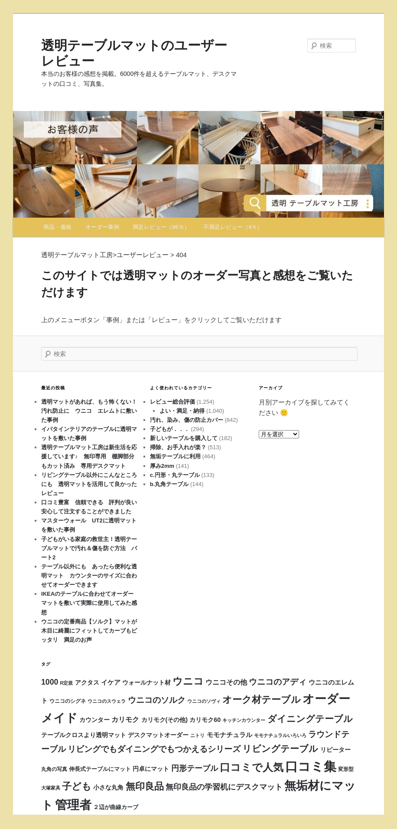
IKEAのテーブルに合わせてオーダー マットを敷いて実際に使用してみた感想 (90, 603)
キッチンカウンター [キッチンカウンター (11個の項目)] (243, 720)
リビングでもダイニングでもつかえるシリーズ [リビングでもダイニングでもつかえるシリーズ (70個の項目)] (154, 749)
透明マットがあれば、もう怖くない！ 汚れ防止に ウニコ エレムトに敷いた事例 (92, 410)
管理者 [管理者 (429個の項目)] (73, 805)
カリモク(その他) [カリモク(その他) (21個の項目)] (164, 719)
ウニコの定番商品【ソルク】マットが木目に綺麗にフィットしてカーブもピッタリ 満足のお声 (89, 630)
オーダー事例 (102, 227)
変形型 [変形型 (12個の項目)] (346, 769)
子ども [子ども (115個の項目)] (76, 786)
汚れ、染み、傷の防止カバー (186, 420)
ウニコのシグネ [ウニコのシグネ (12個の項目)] (67, 701)
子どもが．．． (169, 429)
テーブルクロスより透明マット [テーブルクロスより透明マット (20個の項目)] (83, 734)
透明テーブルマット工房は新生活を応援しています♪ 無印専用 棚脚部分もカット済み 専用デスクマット (89, 456)
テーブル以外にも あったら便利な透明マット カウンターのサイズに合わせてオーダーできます (89, 575)
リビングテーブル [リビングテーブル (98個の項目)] (280, 749)
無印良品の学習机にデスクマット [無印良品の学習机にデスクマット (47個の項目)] (224, 787)
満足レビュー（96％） (161, 227)
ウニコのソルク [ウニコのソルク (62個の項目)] (156, 700)
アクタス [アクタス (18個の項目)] (87, 682)
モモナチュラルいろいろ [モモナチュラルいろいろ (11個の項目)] (280, 735)
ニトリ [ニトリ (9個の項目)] (197, 735)
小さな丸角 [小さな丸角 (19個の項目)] (108, 787)
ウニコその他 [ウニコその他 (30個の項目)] (226, 682)
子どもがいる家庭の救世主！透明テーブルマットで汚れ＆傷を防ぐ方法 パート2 (89, 548)
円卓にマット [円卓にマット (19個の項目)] (151, 769)
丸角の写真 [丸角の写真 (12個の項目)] (54, 769)
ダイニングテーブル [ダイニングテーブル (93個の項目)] (310, 719)
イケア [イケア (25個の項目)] (110, 682)
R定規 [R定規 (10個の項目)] (66, 682)
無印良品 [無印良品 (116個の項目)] (145, 786)
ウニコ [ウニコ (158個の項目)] (188, 681)
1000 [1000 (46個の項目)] (49, 682)
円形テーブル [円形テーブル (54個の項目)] (194, 768)
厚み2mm (162, 466)
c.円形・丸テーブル (175, 475)
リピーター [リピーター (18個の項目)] (335, 750)
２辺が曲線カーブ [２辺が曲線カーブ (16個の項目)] (115, 807)
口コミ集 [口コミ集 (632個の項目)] (310, 766)
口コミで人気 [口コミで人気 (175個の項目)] (251, 767)
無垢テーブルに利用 (175, 456)
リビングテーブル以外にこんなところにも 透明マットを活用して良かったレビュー (89, 484)
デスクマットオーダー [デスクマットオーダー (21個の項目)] (158, 734)
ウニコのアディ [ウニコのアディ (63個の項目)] (277, 681)
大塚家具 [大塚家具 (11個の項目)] (50, 787)
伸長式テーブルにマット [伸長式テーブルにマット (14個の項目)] (100, 769)
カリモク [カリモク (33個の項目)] (125, 719)
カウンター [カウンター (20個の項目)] (94, 719)
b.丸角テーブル (169, 484)
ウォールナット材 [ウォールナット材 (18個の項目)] (146, 682)
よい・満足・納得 (182, 411)
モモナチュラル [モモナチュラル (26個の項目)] (229, 734)
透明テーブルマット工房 (77, 254)
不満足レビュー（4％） (233, 227)
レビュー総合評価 (172, 401)
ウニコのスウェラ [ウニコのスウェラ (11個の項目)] (107, 701)
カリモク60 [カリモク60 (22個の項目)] (205, 719)
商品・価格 (57, 227)
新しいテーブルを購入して (184, 438)
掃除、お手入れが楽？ (178, 447)
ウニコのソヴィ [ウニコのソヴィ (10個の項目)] (204, 701)
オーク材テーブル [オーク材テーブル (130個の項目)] (261, 699)
